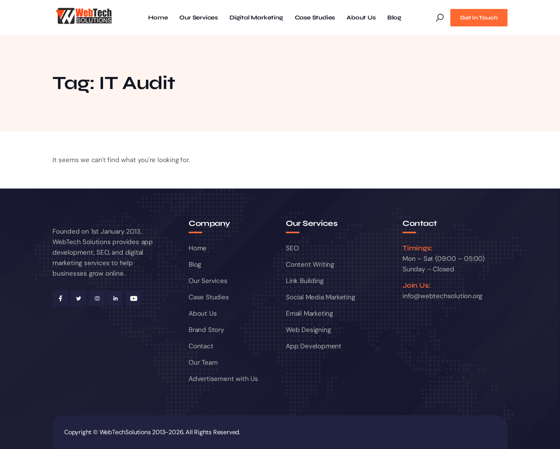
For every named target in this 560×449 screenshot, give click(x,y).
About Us (360, 18)
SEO (292, 248)
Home (158, 18)
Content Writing (310, 264)
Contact (201, 346)
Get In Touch (479, 17)
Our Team (203, 362)
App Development (313, 346)
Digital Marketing (256, 18)
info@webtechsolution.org (442, 296)
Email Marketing (309, 313)
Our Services (198, 18)
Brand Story (206, 329)
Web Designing (308, 329)
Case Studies (315, 18)
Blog (394, 18)
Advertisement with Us (223, 378)
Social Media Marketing (320, 297)
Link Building (304, 280)
